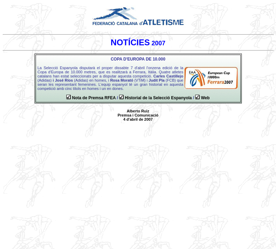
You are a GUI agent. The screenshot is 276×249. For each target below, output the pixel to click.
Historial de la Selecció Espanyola (158, 97)
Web (205, 97)
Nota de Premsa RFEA (94, 97)
